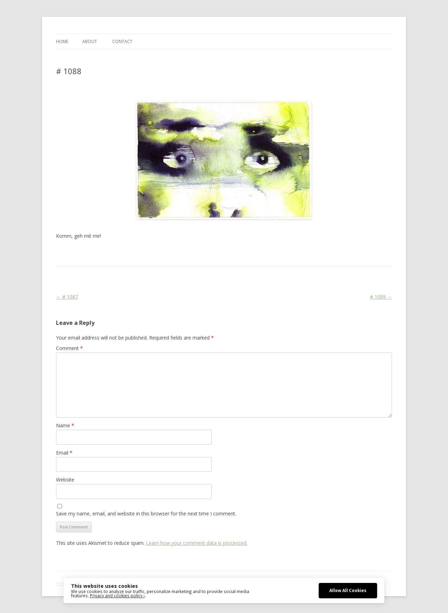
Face (158, 253)
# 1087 (67, 296)
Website (65, 479)
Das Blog (118, 253)
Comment (69, 348)
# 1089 (381, 296)
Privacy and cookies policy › (117, 595)
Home (62, 41)
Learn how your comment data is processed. (196, 543)
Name (65, 425)
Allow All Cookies (347, 590)
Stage (172, 253)
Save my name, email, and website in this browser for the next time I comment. (146, 513)
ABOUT (89, 41)
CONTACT (122, 41)
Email (64, 452)
